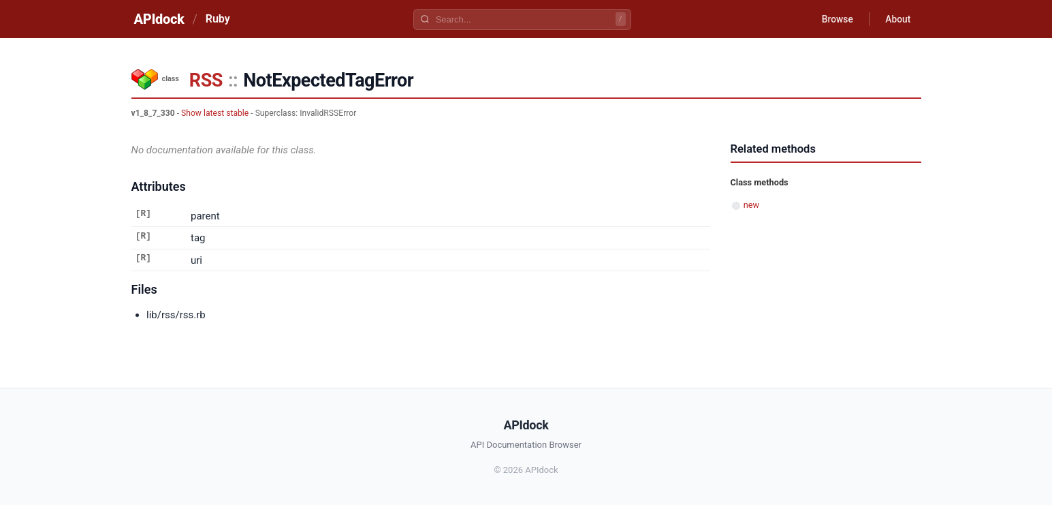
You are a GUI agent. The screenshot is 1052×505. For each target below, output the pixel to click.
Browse (835, 19)
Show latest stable (215, 113)
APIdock (159, 19)
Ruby (218, 18)
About (897, 19)
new (751, 205)
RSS (206, 80)
